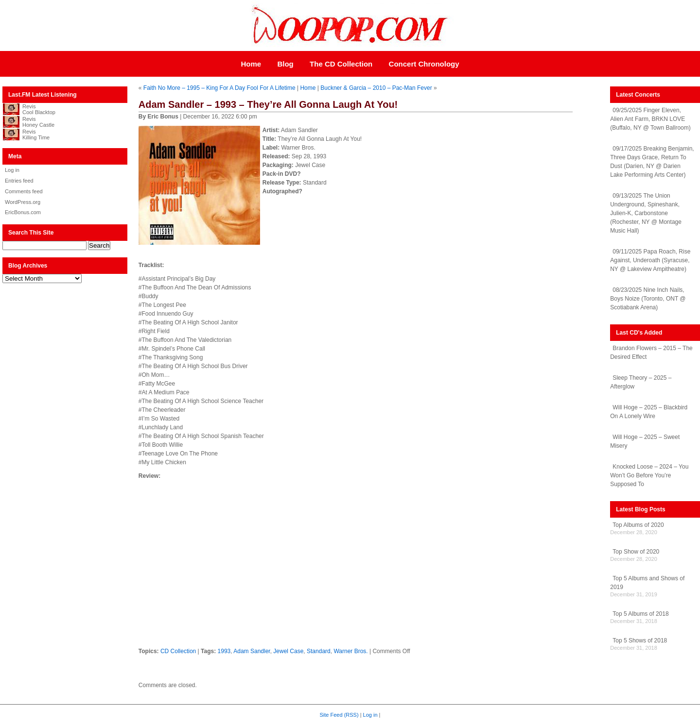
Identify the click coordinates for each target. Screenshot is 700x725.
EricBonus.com (23, 212)
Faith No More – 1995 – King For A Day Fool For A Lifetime (219, 87)
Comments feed (24, 191)
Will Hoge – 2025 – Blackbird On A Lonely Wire (648, 412)
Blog (285, 64)
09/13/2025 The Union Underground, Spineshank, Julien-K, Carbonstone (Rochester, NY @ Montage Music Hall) (646, 213)
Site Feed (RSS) (339, 715)
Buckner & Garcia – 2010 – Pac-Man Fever (376, 87)
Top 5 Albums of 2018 (640, 613)
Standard (319, 651)
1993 (224, 651)
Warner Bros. (350, 651)
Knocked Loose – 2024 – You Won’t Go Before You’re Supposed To (649, 475)
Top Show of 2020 (635, 551)
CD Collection (178, 651)
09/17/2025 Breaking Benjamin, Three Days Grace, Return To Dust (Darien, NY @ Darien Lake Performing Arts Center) (652, 161)
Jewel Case (288, 651)
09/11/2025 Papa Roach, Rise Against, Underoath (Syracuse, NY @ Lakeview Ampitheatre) (650, 260)
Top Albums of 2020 (638, 525)
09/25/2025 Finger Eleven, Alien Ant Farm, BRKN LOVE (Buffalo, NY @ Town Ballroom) (650, 119)
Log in (12, 170)
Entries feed (19, 181)
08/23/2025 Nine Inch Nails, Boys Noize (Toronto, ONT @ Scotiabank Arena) (647, 299)
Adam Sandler (251, 651)
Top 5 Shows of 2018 (639, 640)
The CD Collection (341, 64)
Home (251, 64)
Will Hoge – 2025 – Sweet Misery (645, 441)
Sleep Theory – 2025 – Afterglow (640, 382)
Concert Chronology (424, 64)
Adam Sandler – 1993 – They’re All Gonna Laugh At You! (268, 104)
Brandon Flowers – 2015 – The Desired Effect (651, 352)
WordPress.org (22, 202)
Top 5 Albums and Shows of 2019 (647, 582)
